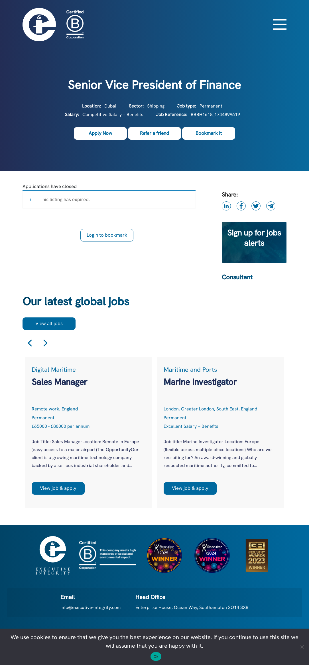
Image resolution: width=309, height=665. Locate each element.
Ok (155, 656)
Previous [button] (30, 343)
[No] (302, 647)
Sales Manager (59, 381)
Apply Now (100, 133)
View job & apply (58, 488)
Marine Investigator (200, 381)
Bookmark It (209, 133)
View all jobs (49, 323)
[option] (88, 432)
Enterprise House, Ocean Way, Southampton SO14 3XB (192, 607)
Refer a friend (154, 133)
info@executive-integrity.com (90, 607)
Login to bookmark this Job (107, 236)
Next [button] (45, 343)
